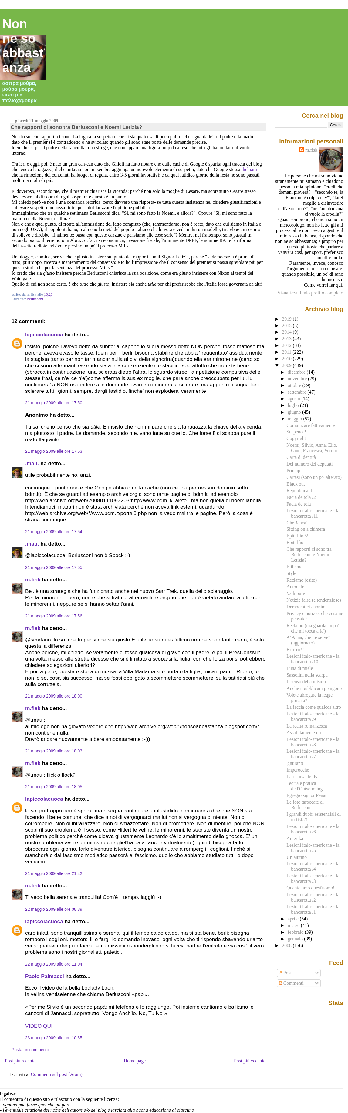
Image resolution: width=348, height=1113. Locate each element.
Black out (295, 483)
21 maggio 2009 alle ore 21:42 (53, 873)
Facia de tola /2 (301, 497)
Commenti (291, 983)
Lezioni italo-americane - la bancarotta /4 (312, 866)
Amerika (294, 838)
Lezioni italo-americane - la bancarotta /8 (312, 742)
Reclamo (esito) (301, 580)
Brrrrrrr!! (295, 649)
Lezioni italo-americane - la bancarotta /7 (312, 753)
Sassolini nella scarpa (306, 675)
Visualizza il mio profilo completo (310, 292)
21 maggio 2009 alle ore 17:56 (53, 616)
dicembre (297, 372)
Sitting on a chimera (305, 529)
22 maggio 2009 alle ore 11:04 (53, 964)
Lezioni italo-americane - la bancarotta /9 (312, 716)
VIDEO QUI (38, 1026)
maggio (295, 418)
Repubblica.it (299, 490)
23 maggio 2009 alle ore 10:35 (53, 1037)
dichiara (249, 169)
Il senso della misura (306, 681)
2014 (287, 332)
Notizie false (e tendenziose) (313, 600)
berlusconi (35, 299)
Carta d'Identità (301, 457)
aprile (294, 918)
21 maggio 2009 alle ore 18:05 (53, 786)
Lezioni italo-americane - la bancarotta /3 (312, 878)
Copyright (296, 438)
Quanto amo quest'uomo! (310, 887)
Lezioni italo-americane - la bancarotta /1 (312, 909)
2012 (287, 345)
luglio (294, 405)
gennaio (296, 938)
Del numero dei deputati (309, 463)
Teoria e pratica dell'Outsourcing (304, 786)
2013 (287, 338)
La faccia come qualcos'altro (313, 707)
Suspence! (296, 431)
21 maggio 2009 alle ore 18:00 (53, 696)
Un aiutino (296, 857)
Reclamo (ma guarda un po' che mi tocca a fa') (312, 628)
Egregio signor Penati (307, 795)
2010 (287, 358)
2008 (287, 945)
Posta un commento (30, 1049)
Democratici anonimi (306, 606)
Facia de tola (298, 503)
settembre (297, 392)
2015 (287, 325)
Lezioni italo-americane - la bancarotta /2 (312, 897)
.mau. (32, 463)
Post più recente (20, 1060)
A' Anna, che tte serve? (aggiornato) (308, 640)
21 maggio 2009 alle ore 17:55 (53, 567)
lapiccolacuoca (44, 334)
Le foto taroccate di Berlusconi (305, 804)
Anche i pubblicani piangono (314, 688)
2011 (287, 352)
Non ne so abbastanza (23, 46)
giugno (295, 412)
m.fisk (32, 580)
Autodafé (295, 586)
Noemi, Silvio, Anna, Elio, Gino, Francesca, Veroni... (313, 447)
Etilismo (294, 566)
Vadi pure (295, 593)
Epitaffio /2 (297, 535)
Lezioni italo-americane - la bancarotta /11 (312, 513)
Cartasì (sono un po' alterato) (314, 477)
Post (285, 972)
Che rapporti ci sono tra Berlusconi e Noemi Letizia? (76, 127)
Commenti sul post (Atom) (57, 1074)
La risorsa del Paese (305, 776)
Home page (135, 1060)
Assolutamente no (303, 732)
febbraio (296, 932)
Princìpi (294, 470)
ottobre (295, 385)
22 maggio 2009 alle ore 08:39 (53, 909)
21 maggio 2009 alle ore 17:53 (53, 451)
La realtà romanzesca (306, 725)
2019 (287, 318)
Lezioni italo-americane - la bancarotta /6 (312, 829)
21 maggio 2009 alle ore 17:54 (53, 531)
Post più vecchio (250, 1060)
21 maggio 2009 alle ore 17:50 (53, 402)
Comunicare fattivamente (310, 425)
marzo (294, 925)
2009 (287, 365)
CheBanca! (297, 522)
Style (291, 573)
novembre (298, 378)
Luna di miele (299, 668)
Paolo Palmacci (44, 976)
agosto (294, 398)
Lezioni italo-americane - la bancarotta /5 (312, 847)
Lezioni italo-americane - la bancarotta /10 (312, 659)
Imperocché (297, 769)
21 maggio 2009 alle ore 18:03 (53, 750)
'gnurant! (294, 763)
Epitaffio (294, 542)
